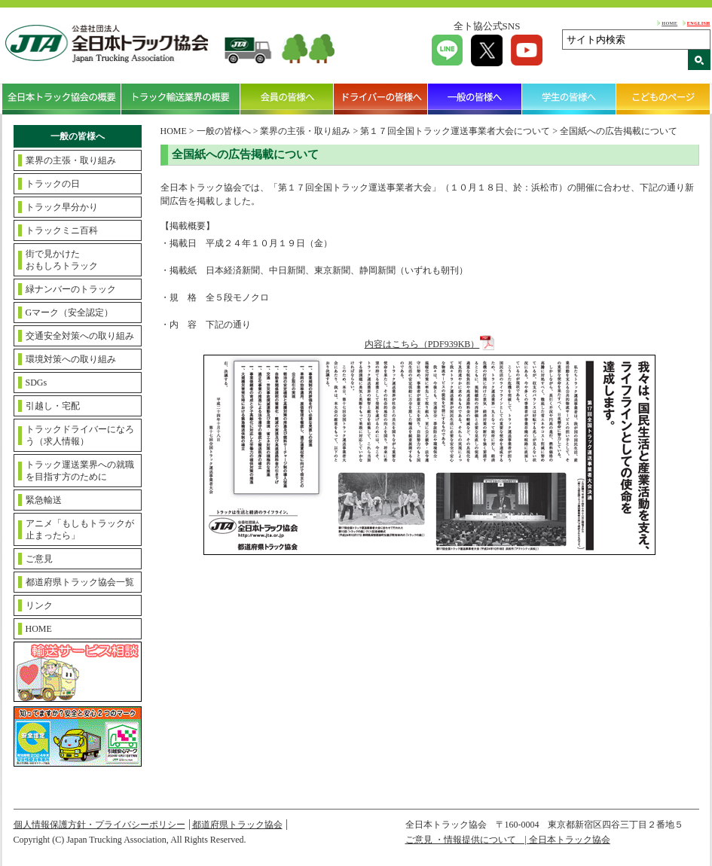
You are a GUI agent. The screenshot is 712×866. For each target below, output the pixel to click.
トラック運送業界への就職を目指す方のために (80, 470)
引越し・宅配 (53, 406)
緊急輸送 (44, 500)
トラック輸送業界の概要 (180, 99)
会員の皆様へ (287, 99)
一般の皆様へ (475, 99)
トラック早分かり (62, 207)
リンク (39, 605)
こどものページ (663, 99)
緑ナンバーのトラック (71, 289)
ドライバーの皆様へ (381, 99)
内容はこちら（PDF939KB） (422, 344)
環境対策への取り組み (71, 359)
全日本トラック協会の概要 (61, 99)
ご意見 (39, 558)
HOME (669, 23)
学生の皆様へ (569, 99)
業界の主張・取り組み (71, 160)
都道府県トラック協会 (237, 824)
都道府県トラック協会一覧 (80, 582)
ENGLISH (698, 23)
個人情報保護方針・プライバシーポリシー (99, 824)
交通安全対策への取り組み (80, 336)
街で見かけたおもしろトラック (62, 260)
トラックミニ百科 (62, 230)
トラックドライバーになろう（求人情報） (80, 435)
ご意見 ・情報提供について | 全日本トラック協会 (507, 839)
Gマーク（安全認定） (70, 312)
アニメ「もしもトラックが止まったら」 (80, 529)
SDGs (36, 382)
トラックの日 (53, 183)
